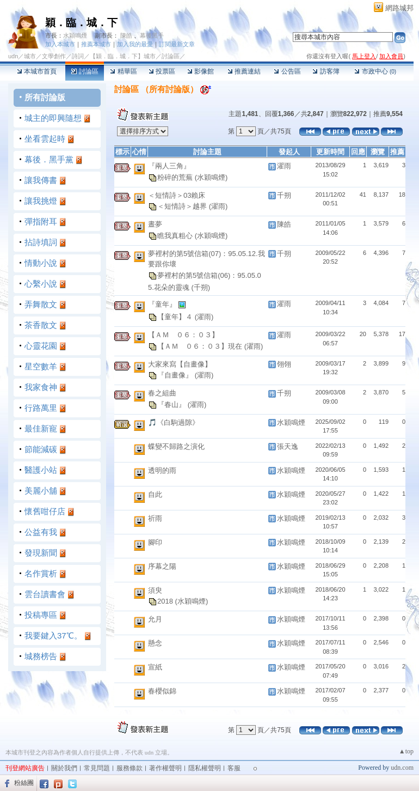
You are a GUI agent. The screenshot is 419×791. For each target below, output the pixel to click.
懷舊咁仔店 (44, 511)
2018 (166, 601)
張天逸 (287, 446)
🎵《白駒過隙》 (173, 422)
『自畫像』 (176, 375)
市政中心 (375, 71)
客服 (234, 768)
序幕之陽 (162, 566)
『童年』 (163, 304)
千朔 (284, 195)
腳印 (155, 542)
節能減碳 (40, 449)
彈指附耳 (40, 221)
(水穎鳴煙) (211, 177)
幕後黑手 (152, 35)
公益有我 (40, 532)
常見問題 (97, 768)
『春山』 (172, 404)
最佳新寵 (40, 428)
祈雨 (155, 518)
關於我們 (64, 768)
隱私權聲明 (204, 768)
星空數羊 (40, 366)
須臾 (155, 590)
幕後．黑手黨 (48, 159)
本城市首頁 (37, 71)
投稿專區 (40, 614)
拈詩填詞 (40, 242)
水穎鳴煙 (75, 35)
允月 (155, 619)
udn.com (402, 767)
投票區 (162, 71)
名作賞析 (40, 573)
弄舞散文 (40, 304)
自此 (155, 494)
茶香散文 (40, 325)
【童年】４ (176, 317)
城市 (30, 56)
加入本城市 (60, 44)
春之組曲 (162, 393)
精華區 (123, 71)
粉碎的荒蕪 (176, 177)
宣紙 (155, 667)
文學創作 (54, 56)
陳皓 (126, 35)
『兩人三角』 (169, 166)
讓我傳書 (40, 180)
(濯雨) (218, 206)
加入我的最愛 (135, 44)
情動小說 (40, 262)
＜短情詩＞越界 (183, 206)
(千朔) (200, 287)
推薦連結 (244, 71)
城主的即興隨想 (53, 118)
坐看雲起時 (44, 138)
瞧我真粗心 (176, 235)
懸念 (155, 643)
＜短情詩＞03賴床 (176, 195)
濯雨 (284, 166)
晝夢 (155, 224)
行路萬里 (40, 407)
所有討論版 (44, 97)
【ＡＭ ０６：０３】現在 (200, 346)
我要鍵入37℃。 (53, 635)
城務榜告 (40, 656)
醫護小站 (40, 469)
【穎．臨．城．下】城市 (123, 56)
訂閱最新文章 (177, 44)
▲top (406, 751)
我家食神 (40, 387)
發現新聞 (40, 552)
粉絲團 (24, 783)
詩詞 (78, 56)
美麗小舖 (40, 490)
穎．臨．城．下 (81, 22)
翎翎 (284, 364)
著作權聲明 (165, 768)
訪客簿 (325, 71)
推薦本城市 (96, 44)
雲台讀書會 (44, 594)
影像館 (200, 71)
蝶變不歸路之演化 (176, 446)
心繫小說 (40, 283)
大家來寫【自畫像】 (180, 364)
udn (13, 56)
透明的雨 (162, 470)
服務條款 (129, 768)
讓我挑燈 (40, 200)
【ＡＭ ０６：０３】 (183, 335)
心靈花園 (40, 345)
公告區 (287, 71)
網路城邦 (399, 8)
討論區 (84, 71)
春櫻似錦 (162, 691)
